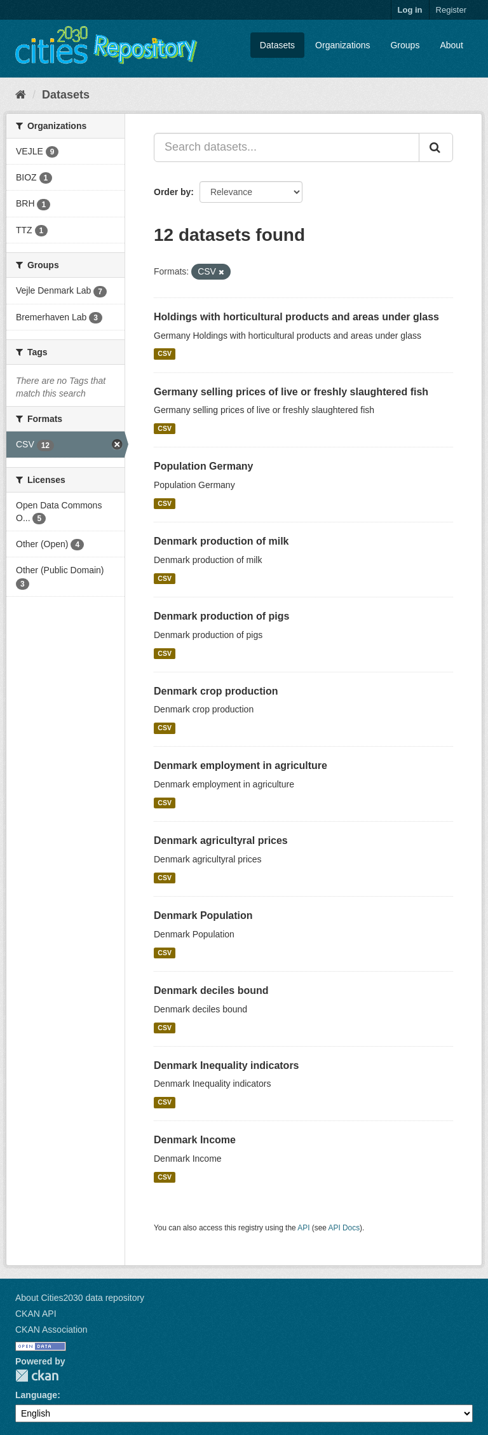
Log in (410, 10)
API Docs (344, 1227)
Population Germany (203, 466)
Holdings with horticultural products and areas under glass (296, 316)
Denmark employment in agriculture (240, 765)
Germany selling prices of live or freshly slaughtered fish (291, 391)
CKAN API (36, 1314)
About (451, 45)
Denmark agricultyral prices (221, 840)
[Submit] (436, 147)
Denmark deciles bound (211, 990)
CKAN (36, 1375)
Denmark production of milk (221, 541)
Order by (172, 192)
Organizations (342, 45)
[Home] (20, 94)
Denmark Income (195, 1139)
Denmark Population (203, 915)
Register (451, 10)
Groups (404, 45)
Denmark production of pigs (221, 616)
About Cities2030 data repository (79, 1298)
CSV (165, 354)
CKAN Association (51, 1329)
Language (36, 1395)
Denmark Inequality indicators (226, 1065)
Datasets (277, 45)
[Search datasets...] (286, 147)
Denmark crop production (216, 691)
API (303, 1227)
